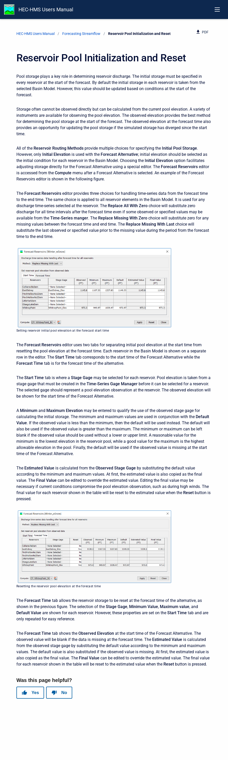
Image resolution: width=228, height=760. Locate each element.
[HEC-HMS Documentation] (9, 9)
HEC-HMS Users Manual (45, 9)
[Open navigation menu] (217, 9)
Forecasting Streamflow (81, 34)
